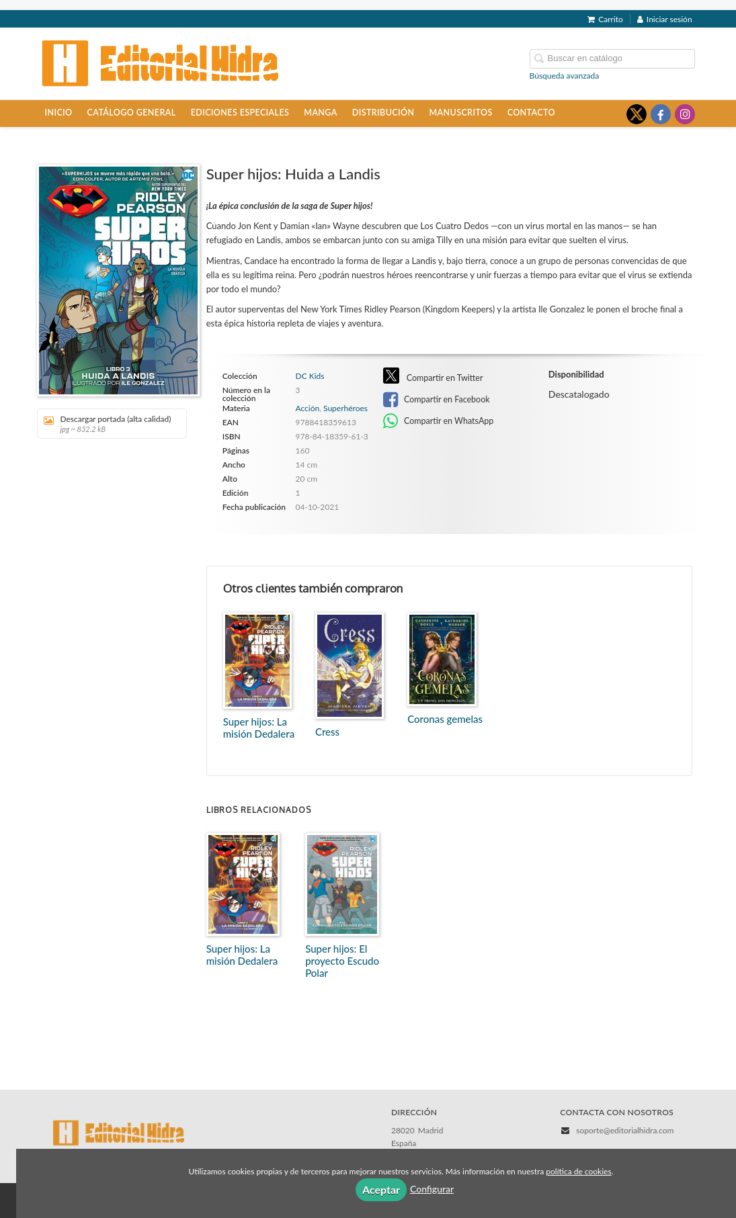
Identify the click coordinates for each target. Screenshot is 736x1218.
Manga (320, 112)
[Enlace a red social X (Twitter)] (636, 114)
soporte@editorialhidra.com (624, 1130)
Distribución (383, 112)
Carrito (605, 19)
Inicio (58, 112)
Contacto (531, 112)
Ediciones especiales (240, 112)
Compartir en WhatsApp (438, 421)
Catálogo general (131, 112)
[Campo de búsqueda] (612, 59)
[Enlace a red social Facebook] (661, 114)
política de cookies (578, 1171)
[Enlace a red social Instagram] (685, 114)
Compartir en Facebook (436, 399)
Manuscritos (460, 112)
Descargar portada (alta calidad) (107, 423)
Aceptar (381, 1189)
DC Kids (310, 376)
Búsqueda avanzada (565, 76)
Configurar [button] (432, 1188)
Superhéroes (345, 408)
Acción (308, 408)
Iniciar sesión (664, 19)
